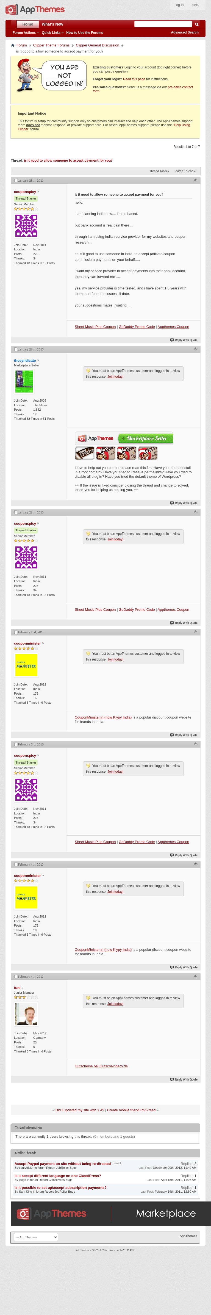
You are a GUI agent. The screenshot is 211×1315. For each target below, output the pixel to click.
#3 (196, 512)
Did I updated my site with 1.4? (79, 1110)
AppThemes (188, 1236)
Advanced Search (185, 32)
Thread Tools (158, 171)
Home (28, 24)
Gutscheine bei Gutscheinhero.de (101, 1066)
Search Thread (183, 171)
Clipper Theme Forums (51, 45)
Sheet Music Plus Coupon (95, 327)
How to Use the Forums (84, 33)
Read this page (134, 79)
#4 (196, 632)
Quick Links (51, 33)
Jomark (116, 1163)
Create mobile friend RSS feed (131, 1110)
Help (195, 5)
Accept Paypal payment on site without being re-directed (63, 1164)
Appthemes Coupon (173, 327)
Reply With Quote (184, 340)
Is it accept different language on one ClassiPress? (58, 1176)
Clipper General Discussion (97, 45)
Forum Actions (24, 33)
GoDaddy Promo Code (137, 327)
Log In (179, 5)
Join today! (115, 377)
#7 (196, 976)
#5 (196, 744)
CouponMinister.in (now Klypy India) (103, 717)
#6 (196, 864)
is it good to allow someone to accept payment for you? (68, 160)
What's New (52, 24)
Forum (21, 45)
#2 (196, 349)
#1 (196, 180)
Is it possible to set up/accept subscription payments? (61, 1188)
